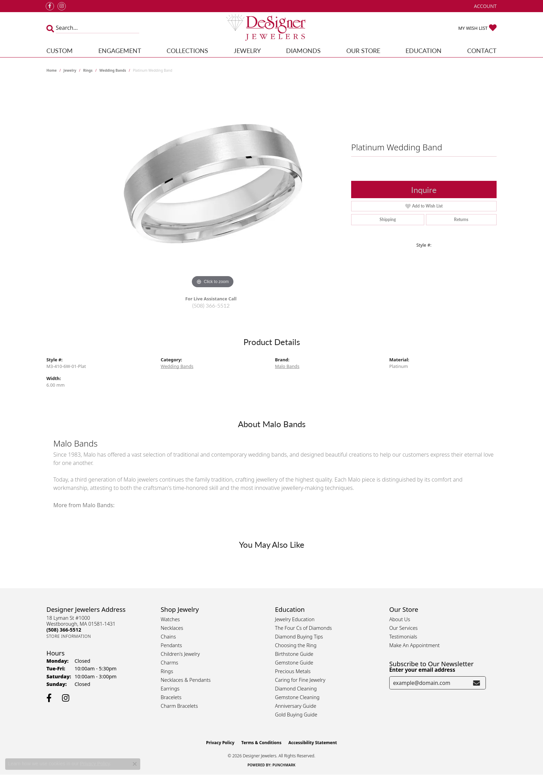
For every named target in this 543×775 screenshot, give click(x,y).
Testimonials (403, 636)
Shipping (388, 219)
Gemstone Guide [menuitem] (294, 662)
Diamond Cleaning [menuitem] (296, 688)
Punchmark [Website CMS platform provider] (284, 765)
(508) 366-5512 (211, 305)
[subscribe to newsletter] (477, 683)
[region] (213, 186)
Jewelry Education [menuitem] (294, 619)
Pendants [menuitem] (171, 645)
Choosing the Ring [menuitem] (296, 645)
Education (424, 50)
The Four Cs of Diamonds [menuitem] (303, 628)
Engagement (119, 50)
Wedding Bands (112, 70)
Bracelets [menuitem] (171, 697)
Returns (461, 219)
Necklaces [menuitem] (172, 628)
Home (51, 70)
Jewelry (247, 50)
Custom (59, 50)
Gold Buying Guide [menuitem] (296, 714)
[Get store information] (68, 636)
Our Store (363, 50)
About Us (399, 619)
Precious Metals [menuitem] (293, 671)
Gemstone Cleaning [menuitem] (297, 697)
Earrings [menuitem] (170, 688)
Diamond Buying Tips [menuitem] (299, 636)
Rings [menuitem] (167, 671)
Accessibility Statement (312, 743)
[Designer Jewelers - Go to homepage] (271, 28)
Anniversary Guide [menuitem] (295, 706)
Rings (87, 70)
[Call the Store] (63, 629)
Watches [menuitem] (170, 619)
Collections (187, 50)
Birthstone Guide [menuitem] (294, 654)
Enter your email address (422, 669)
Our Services (403, 628)
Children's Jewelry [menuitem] (180, 654)
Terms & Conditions (261, 743)
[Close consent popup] (135, 764)
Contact (482, 50)
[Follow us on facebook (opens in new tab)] (50, 6)
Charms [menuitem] (169, 662)
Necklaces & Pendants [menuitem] (186, 680)
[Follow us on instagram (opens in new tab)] (61, 6)
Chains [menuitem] (168, 636)
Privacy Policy (220, 743)
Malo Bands (287, 366)
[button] (485, 6)
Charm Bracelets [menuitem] (179, 706)
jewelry (69, 70)
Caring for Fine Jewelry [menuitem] (300, 680)
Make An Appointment (414, 645)
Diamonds (303, 50)
